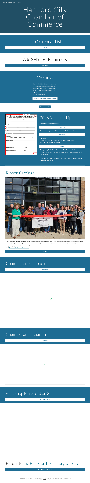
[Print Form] (62, 127)
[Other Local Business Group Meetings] (45, 98)
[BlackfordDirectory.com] (45, 469)
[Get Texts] (45, 65)
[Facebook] (45, 270)
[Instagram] (45, 340)
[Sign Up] (45, 48)
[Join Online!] (62, 135)
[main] (45, 16)
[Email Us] (62, 146)
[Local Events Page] (45, 107)
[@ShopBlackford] (45, 399)
